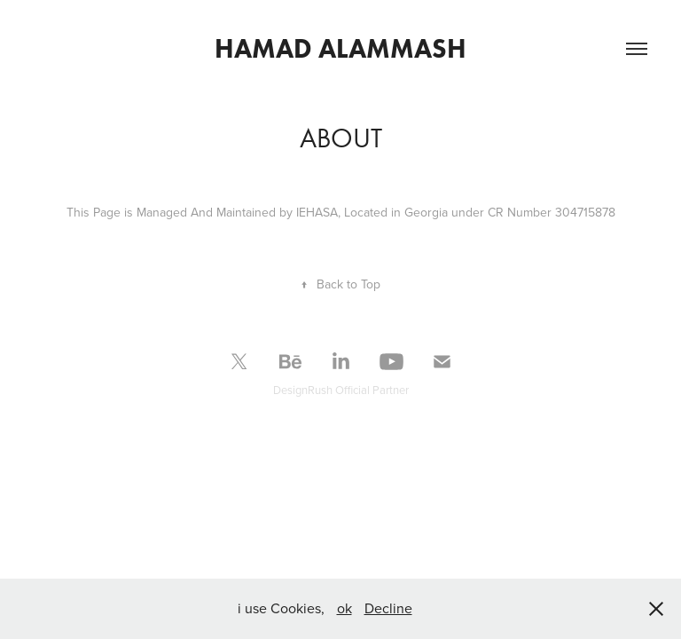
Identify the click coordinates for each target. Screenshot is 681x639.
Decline (388, 608)
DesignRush (303, 390)
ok (344, 608)
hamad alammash (340, 48)
